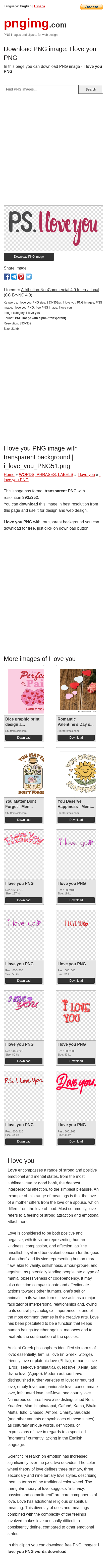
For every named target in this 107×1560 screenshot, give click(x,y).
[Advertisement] (53, 151)
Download (23, 737)
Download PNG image (29, 256)
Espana (39, 6)
